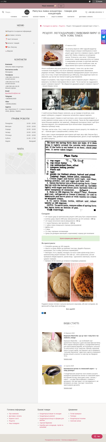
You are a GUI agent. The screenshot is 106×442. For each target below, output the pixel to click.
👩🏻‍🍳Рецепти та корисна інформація (18, 31)
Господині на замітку (50, 26)
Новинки (25, 16)
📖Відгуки (9, 51)
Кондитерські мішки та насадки (50, 414)
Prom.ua (63, 436)
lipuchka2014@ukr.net (12, 93)
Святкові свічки (75, 421)
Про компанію (14, 414)
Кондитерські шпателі (47, 416)
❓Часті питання (11, 39)
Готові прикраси (75, 414)
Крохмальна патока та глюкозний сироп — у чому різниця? (80, 369)
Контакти (70, 16)
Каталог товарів (39, 16)
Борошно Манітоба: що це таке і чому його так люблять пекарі (81, 337)
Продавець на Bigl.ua (53, 438)
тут (61, 6)
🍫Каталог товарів (12, 43)
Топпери (73, 416)
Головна (14, 16)
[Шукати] (3, 12)
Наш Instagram (14, 423)
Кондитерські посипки (78, 418)
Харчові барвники (46, 423)
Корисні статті (14, 418)
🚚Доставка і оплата (13, 35)
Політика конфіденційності (69, 440)
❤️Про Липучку (11, 47)
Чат (97, 436)
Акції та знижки (57, 16)
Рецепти (62, 26)
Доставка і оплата (86, 16)
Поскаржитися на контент (52, 440)
